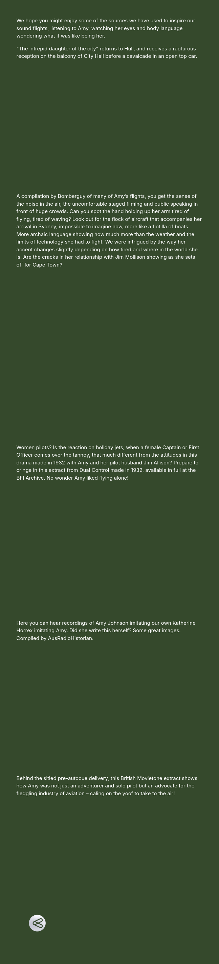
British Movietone (141, 778)
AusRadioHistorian (70, 638)
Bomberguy (72, 196)
